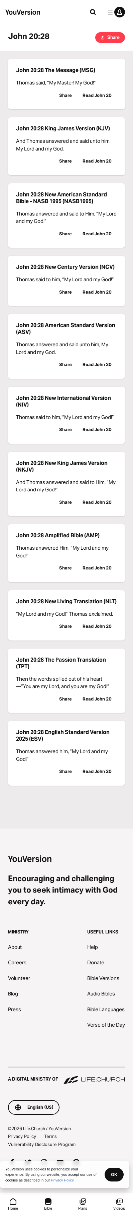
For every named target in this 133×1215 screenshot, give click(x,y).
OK (114, 1174)
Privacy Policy (22, 1136)
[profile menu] (115, 12)
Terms (50, 1136)
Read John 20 (97, 95)
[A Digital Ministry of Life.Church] (66, 1076)
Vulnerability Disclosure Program (42, 1144)
